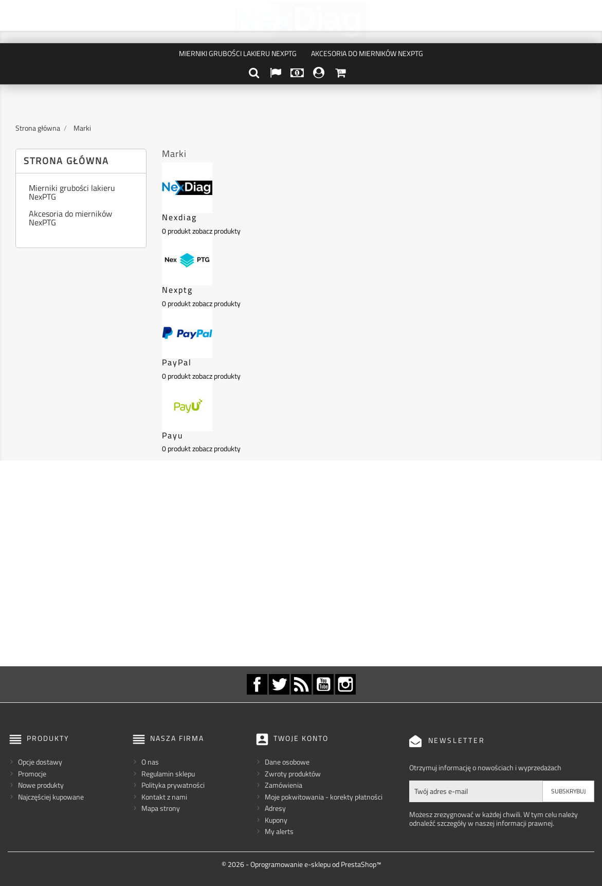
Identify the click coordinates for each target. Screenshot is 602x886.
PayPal (177, 362)
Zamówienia (283, 784)
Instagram (345, 684)
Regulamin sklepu (168, 773)
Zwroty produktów (293, 773)
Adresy (275, 808)
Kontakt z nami (164, 796)
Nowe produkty (41, 784)
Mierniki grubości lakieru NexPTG (238, 53)
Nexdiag (179, 217)
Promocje (32, 773)
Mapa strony (160, 808)
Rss (301, 684)
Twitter (279, 684)
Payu (173, 435)
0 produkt (176, 230)
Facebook (257, 684)
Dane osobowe (287, 761)
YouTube (323, 684)
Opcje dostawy (40, 761)
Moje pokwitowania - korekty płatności (323, 796)
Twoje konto (301, 738)
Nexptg (177, 289)
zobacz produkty (216, 230)
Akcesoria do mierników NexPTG (367, 53)
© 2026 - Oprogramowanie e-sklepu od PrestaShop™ (301, 864)
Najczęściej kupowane (51, 796)
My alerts (279, 831)
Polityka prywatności (173, 784)
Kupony (276, 819)
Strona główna (66, 161)
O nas (150, 761)
